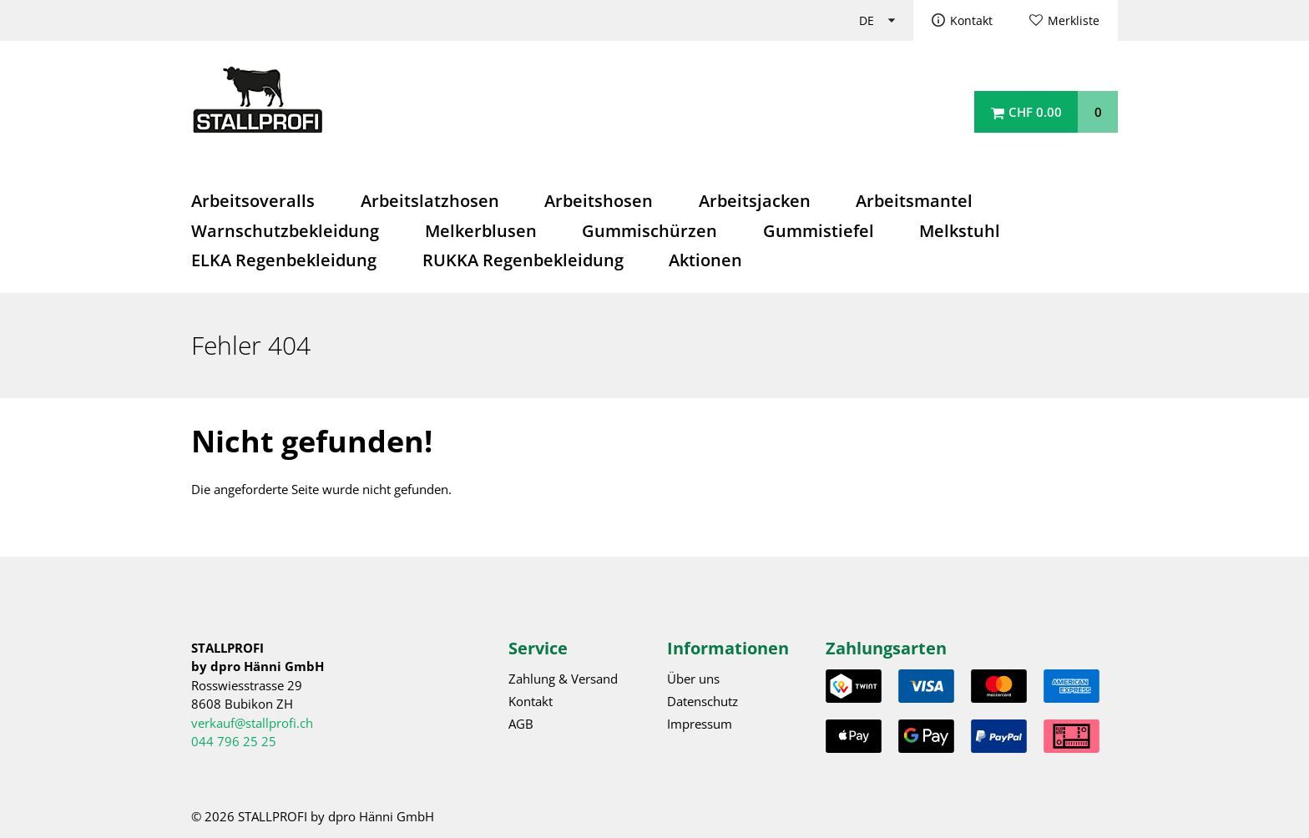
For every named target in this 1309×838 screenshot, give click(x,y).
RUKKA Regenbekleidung (523, 260)
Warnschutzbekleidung (285, 231)
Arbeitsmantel (914, 200)
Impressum (699, 723)
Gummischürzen (649, 231)
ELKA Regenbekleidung (284, 260)
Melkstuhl (959, 231)
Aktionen (705, 260)
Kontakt (971, 20)
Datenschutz (702, 701)
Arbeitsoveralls (253, 200)
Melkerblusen (481, 231)
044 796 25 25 (233, 741)
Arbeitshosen (598, 200)
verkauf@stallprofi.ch (252, 722)
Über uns (693, 678)
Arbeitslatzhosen (430, 200)
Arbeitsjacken (755, 200)
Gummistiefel (818, 231)
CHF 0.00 (1035, 111)
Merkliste (1073, 20)
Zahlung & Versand (563, 678)
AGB (520, 723)
